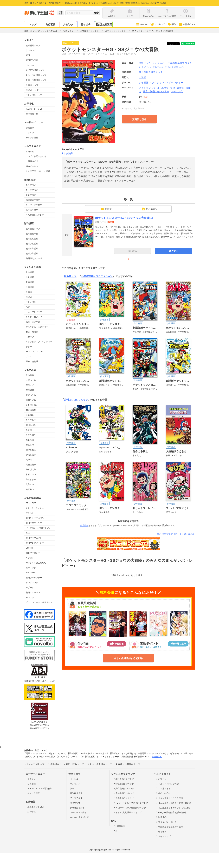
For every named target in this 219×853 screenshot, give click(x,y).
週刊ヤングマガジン (35, 518)
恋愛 (28, 307)
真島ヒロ (30, 484)
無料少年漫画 (32, 253)
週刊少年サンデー (34, 577)
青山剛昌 (30, 375)
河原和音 (30, 415)
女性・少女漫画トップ (36, 75)
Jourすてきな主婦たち (36, 563)
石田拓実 (30, 390)
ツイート (175, 43)
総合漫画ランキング (123, 778)
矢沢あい (30, 489)
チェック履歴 (32, 137)
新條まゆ (30, 445)
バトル (156, 87)
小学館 (142, 77)
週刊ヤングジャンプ (35, 543)
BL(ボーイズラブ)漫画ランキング (129, 807)
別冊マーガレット (34, 553)
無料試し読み (139, 119)
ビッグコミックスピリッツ (38, 528)
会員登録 (30, 127)
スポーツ (30, 337)
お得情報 (31, 811)
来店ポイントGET (34, 109)
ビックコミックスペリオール (39, 602)
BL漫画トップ (32, 90)
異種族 (180, 87)
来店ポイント (186, 24)
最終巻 (106, 209)
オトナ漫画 (31, 302)
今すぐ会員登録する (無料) (128, 658)
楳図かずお (31, 400)
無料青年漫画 (32, 248)
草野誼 (29, 430)
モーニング (31, 568)
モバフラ (30, 597)
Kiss (28, 533)
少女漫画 (30, 277)
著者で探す (31, 195)
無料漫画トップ (33, 45)
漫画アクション (33, 592)
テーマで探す (32, 190)
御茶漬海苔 (31, 410)
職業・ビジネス (33, 322)
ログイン (30, 132)
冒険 (172, 87)
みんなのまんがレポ (35, 215)
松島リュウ (152, 63)
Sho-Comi (30, 572)
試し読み (132, 251)
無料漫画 (104, 24)
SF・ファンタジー (34, 351)
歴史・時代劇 (32, 332)
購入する (173, 251)
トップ (32, 24)
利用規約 (161, 817)
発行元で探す (32, 210)
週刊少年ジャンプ (34, 523)
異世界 (165, 87)
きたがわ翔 (31, 420)
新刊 (171, 24)
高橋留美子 (31, 464)
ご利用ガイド (32, 161)
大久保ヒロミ (32, 405)
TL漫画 (29, 292)
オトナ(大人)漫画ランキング (127, 812)
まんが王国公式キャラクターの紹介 (173, 802)
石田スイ (30, 385)
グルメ (29, 356)
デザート (30, 587)
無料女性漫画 (32, 238)
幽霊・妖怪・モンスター (156, 91)
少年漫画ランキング (123, 798)
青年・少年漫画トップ (36, 80)
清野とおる (31, 450)
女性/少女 (68, 24)
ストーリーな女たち (35, 508)
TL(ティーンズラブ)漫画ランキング (130, 802)
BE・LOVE (31, 503)
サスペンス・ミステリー (37, 327)
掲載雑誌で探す (33, 200)
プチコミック (32, 513)
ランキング (157, 24)
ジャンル (142, 24)
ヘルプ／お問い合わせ (36, 156)
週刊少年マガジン (34, 538)
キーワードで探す (34, 205)
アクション (145, 87)
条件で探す (31, 185)
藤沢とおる (31, 479)
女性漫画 (30, 272)
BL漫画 (29, 297)
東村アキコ (31, 474)
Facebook (119, 825)
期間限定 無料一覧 (34, 258)
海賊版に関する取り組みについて (39, 681)
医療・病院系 (32, 361)
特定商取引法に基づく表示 (169, 826)
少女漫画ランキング (123, 788)
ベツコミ (30, 558)
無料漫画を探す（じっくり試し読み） (176, 534)
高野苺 (29, 459)
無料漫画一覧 (32, 233)
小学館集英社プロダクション (97, 276)
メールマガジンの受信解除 (39, 788)
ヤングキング (32, 582)
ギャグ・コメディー (35, 317)
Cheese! (29, 548)
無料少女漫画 (32, 243)
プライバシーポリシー (167, 822)
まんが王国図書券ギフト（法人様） (173, 807)
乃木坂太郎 (31, 469)
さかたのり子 (32, 435)
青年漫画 (30, 282)
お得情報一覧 (32, 114)
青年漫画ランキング (123, 793)
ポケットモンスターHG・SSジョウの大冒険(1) (124, 217)
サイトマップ (163, 836)
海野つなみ (31, 395)
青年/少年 (86, 24)
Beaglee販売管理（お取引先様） (172, 812)
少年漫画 (30, 287)
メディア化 (177, 91)
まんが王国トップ (34, 764)
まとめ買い (150, 208)
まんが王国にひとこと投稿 (38, 171)
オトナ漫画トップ (34, 95)
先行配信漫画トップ (35, 70)
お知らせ (30, 151)
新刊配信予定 (32, 60)
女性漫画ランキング (123, 783)
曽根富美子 (31, 455)
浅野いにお (31, 380)
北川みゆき (31, 425)
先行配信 (50, 24)
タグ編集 (68, 153)
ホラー (29, 346)
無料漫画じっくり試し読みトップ (66, 764)
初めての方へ (32, 166)
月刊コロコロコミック (76, 399)
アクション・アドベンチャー (39, 342)
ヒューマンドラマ (34, 312)
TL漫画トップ (32, 85)
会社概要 (161, 831)
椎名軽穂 (30, 440)
